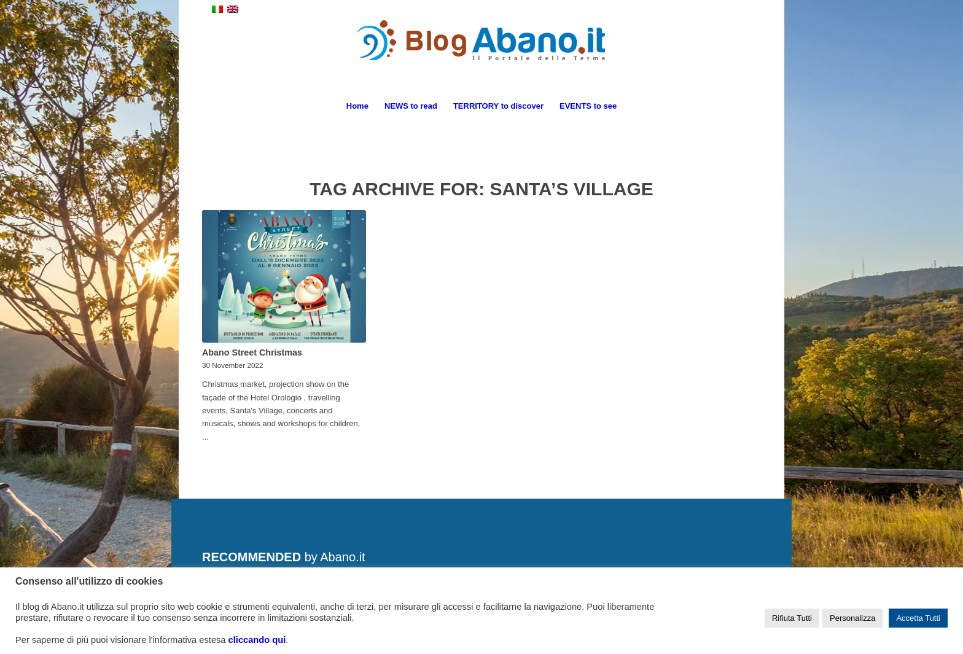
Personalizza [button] (852, 618)
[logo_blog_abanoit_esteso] (481, 54)
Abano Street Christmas (252, 352)
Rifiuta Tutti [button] (792, 618)
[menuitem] (357, 106)
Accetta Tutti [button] (918, 618)
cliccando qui (257, 640)
